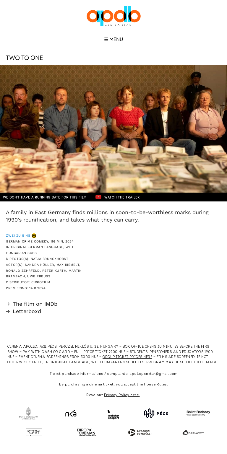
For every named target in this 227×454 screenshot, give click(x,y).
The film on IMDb (31, 304)
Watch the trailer (117, 197)
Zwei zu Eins (18, 235)
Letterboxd (23, 311)
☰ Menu (113, 40)
